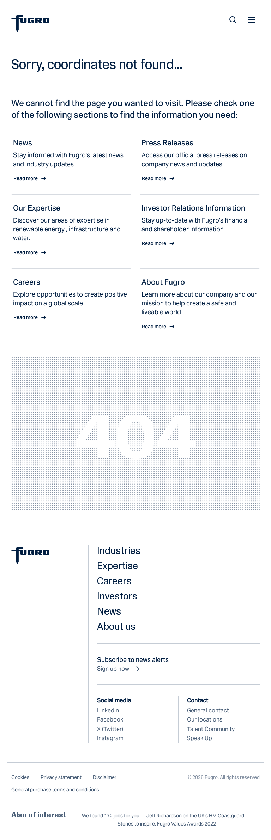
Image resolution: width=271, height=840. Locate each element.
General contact (208, 710)
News (109, 610)
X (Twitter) (110, 729)
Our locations (204, 719)
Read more (29, 178)
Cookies (20, 777)
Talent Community (211, 729)
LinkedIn (108, 710)
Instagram (110, 738)
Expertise (117, 565)
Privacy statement (61, 777)
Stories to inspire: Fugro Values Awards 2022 (167, 824)
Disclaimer (104, 777)
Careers (114, 580)
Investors (117, 595)
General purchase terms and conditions (55, 789)
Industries (118, 550)
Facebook (110, 719)
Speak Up (199, 738)
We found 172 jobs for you (110, 816)
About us (116, 626)
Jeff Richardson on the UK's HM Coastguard (195, 816)
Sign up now (118, 669)
